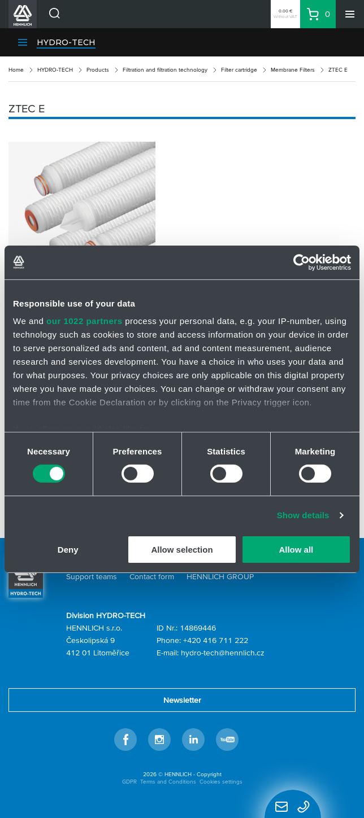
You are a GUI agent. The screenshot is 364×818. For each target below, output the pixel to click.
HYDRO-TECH (66, 42)
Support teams (91, 576)
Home (16, 70)
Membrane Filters (293, 70)
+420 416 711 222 (215, 640)
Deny (68, 549)
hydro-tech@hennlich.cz (223, 652)
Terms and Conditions (168, 781)
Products (97, 70)
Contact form (151, 576)
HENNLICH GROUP (220, 576)
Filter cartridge (239, 70)
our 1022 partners (84, 321)
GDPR (129, 781)
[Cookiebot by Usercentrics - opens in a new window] (301, 261)
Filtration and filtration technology (165, 70)
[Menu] (350, 14)
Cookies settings (221, 781)
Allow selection (182, 549)
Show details (303, 515)
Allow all (296, 549)
